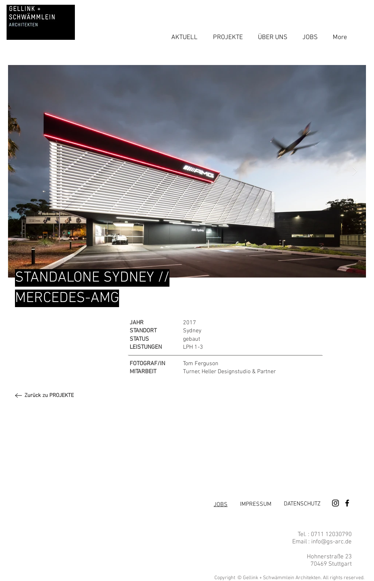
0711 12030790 (330, 534)
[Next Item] (355, 171)
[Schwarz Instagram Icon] (335, 503)
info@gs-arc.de (331, 542)
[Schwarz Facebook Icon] (347, 503)
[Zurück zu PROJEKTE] (49, 395)
